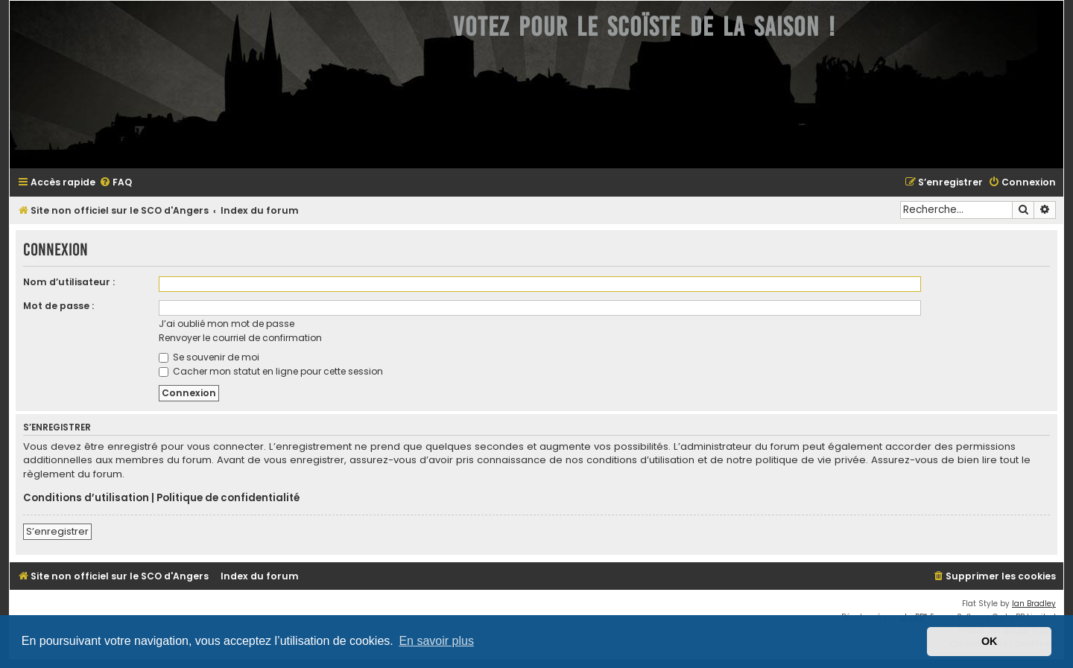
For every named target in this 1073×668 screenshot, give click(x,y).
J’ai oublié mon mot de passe (226, 323)
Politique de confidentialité (228, 498)
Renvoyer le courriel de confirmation (240, 337)
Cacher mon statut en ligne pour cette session (271, 371)
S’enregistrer (57, 531)
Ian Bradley (1034, 603)
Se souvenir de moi (209, 357)
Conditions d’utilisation (86, 498)
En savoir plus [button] (436, 640)
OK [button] (989, 641)
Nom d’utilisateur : (69, 282)
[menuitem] (115, 183)
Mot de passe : (58, 305)
